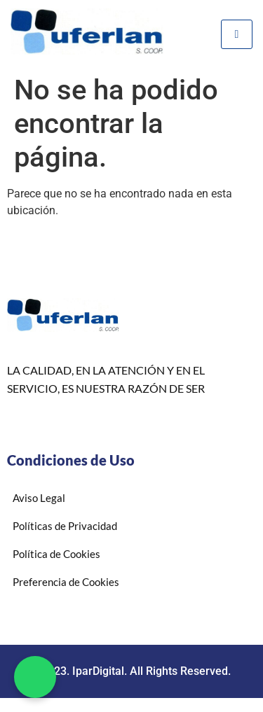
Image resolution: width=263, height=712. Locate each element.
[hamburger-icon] (236, 34)
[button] (35, 677)
